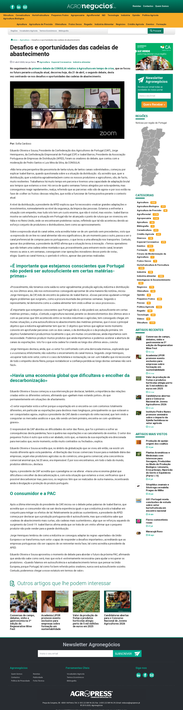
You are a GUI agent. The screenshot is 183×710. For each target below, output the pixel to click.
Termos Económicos (48, 31)
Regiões (14, 31)
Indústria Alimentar (104, 24)
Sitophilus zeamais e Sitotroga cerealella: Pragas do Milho (157, 487)
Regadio (88, 24)
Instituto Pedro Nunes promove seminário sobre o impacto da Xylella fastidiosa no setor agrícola (158, 417)
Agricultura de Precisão (41, 24)
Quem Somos (162, 6)
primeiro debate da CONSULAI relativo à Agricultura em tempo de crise (73, 68)
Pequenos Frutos (60, 15)
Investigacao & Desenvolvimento (153, 280)
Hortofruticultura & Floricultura (153, 265)
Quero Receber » (154, 104)
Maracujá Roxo (154, 531)
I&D (103, 15)
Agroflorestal (93, 15)
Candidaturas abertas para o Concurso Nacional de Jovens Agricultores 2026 (116, 619)
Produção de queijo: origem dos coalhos (157, 442)
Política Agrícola (150, 15)
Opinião (136, 15)
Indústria (125, 15)
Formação (161, 24)
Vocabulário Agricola (75, 674)
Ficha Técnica (38, 681)
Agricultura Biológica (13, 18)
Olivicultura (60, 24)
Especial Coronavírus (61, 62)
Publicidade (38, 677)
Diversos (141, 238)
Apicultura (22, 24)
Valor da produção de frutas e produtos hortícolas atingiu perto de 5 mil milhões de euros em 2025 (86, 621)
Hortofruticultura (40, 15)
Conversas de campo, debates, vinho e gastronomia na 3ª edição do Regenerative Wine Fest (22, 622)
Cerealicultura (23, 15)
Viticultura (8, 15)
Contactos (148, 6)
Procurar (155, 30)
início (14, 40)
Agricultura (24, 40)
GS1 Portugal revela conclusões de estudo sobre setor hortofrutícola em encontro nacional (158, 505)
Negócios (120, 24)
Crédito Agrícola (136, 24)
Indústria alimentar (81, 62)
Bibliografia (63, 31)
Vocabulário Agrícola (28, 31)
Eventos (150, 24)
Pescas (141, 303)
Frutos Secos (75, 24)
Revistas (137, 6)
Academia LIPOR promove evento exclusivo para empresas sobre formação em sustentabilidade (51, 622)
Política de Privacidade (20, 681)
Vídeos (140, 318)
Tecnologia (113, 15)
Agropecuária (77, 15)
